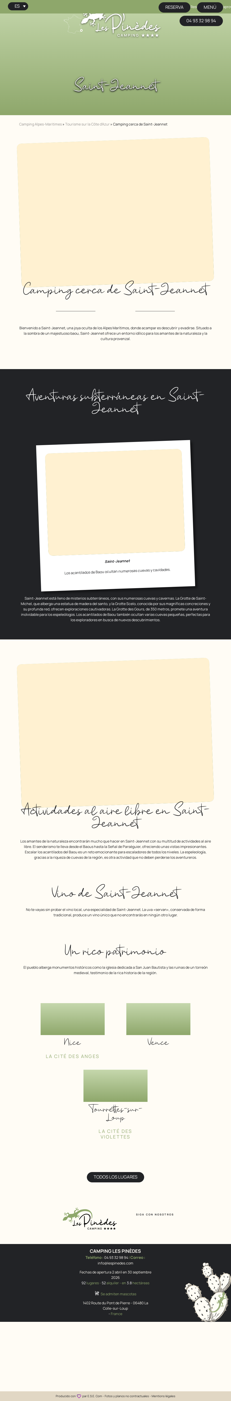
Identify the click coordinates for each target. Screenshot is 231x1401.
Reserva (174, 7)
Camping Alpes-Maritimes (40, 124)
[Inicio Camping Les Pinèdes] (121, 20)
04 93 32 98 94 (201, 21)
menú (210, 7)
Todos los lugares (115, 1177)
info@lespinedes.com (115, 1263)
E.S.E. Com (95, 1396)
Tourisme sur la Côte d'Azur (87, 124)
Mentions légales (163, 1396)
